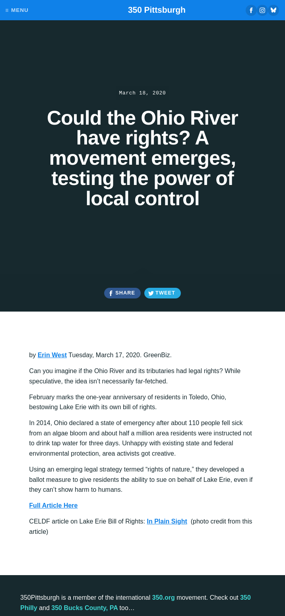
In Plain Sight (167, 521)
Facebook (251, 10)
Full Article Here (53, 505)
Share (125, 293)
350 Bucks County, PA (85, 607)
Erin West (52, 355)
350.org (164, 597)
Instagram (262, 10)
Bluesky (273, 10)
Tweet (165, 293)
